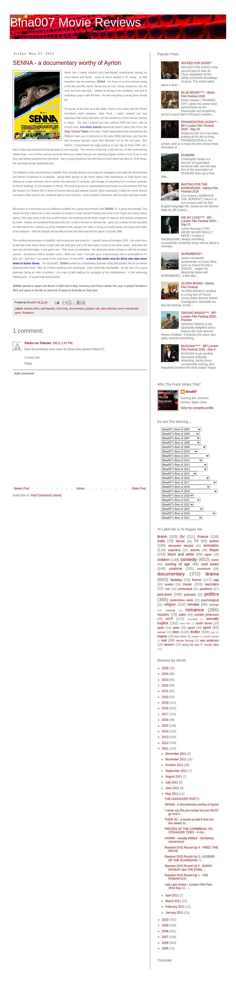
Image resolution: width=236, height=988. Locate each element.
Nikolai (180, 541)
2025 (165, 668)
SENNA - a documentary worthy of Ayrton (67, 62)
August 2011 (174, 776)
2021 (165, 691)
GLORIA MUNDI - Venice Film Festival (197, 285)
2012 (165, 743)
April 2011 (172, 895)
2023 (165, 680)
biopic (214, 550)
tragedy (162, 636)
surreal (161, 632)
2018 (165, 708)
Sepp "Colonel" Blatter (76, 131)
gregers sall (93, 308)
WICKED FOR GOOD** (196, 63)
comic (215, 560)
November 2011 (176, 759)
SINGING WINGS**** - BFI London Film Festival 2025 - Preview (199, 316)
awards (195, 550)
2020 (165, 697)
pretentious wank (181, 600)
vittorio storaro (211, 636)
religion (170, 604)
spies (176, 627)
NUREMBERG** (192, 254)
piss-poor (164, 594)
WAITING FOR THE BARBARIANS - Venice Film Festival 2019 (199, 188)
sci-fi (169, 619)
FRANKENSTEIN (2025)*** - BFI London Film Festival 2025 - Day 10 (200, 125)
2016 (165, 720)
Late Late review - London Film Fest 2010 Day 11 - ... (188, 886)
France (202, 537)
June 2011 (172, 788)
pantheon (206, 589)
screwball (192, 619)
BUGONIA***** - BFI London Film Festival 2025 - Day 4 (199, 347)
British (162, 537)
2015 (165, 725)
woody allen (211, 644)
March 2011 (173, 901)
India (161, 541)
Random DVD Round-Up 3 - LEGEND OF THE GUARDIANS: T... (189, 858)
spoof (191, 627)
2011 (165, 748)
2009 (165, 925)
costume (175, 569)
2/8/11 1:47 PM (62, 343)
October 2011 (174, 765)
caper (208, 554)
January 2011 (174, 912)
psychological (210, 600)
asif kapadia (48, 308)
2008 (165, 931)
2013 (165, 737)
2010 (165, 919)
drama (212, 573)
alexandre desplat (180, 545)
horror (196, 580)
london (169, 584)
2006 (165, 943)
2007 (165, 937)
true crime (180, 636)
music (187, 584)
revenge (214, 604)
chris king (62, 308)
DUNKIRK (187, 155)
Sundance (28, 312)
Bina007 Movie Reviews (75, 22)
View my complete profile (197, 408)
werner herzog (184, 640)
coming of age (177, 564)
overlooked (185, 589)
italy (216, 580)
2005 (165, 948)
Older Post (139, 488)
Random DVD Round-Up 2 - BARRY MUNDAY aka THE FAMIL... (188, 867)
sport (18, 312)
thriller (195, 632)
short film (185, 623)
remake (193, 604)
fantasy (176, 580)
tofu (213, 632)
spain (160, 627)
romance (194, 609)
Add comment (24, 373)
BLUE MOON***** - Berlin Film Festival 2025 (198, 94)
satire (182, 614)
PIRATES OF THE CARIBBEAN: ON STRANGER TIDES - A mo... (189, 830)
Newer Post (21, 488)
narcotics (212, 584)
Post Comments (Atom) (46, 495)
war (164, 640)
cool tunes (210, 564)
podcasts (190, 594)
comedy (188, 559)
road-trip (170, 610)
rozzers (163, 614)
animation (211, 545)
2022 (165, 685)
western (169, 644)
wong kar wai (190, 644)
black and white (181, 554)
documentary (76, 308)
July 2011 (172, 782)
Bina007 (191, 391)
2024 (165, 674)
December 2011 (176, 753)
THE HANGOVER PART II (182, 799)
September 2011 (176, 771)
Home (81, 488)
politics (211, 594)
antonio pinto (31, 308)
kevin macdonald (128, 308)
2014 (165, 731)
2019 (165, 702)
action (214, 541)
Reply (28, 363)
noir (167, 589)
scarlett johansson (206, 614)
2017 (165, 714)
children (163, 560)
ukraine (195, 636)
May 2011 (172, 793)
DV (182, 537)
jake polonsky (109, 308)
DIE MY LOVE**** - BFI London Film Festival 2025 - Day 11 (199, 221)
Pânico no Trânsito (38, 343)
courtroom (203, 569)
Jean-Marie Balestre (91, 127)
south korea (204, 623)
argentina (174, 550)
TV (196, 541)
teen (175, 632)
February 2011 (175, 906)
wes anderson (209, 640)
